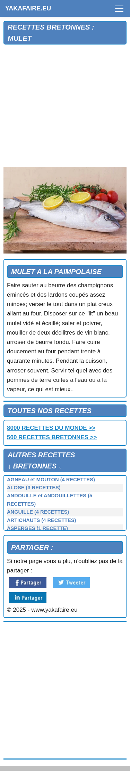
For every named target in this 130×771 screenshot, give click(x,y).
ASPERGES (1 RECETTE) (37, 528)
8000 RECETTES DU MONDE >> (51, 428)
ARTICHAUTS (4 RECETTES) (41, 520)
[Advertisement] (65, 106)
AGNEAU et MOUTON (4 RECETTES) (51, 479)
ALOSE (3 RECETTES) (34, 487)
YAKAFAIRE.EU (28, 8)
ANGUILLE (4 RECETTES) (38, 512)
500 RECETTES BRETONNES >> (52, 437)
